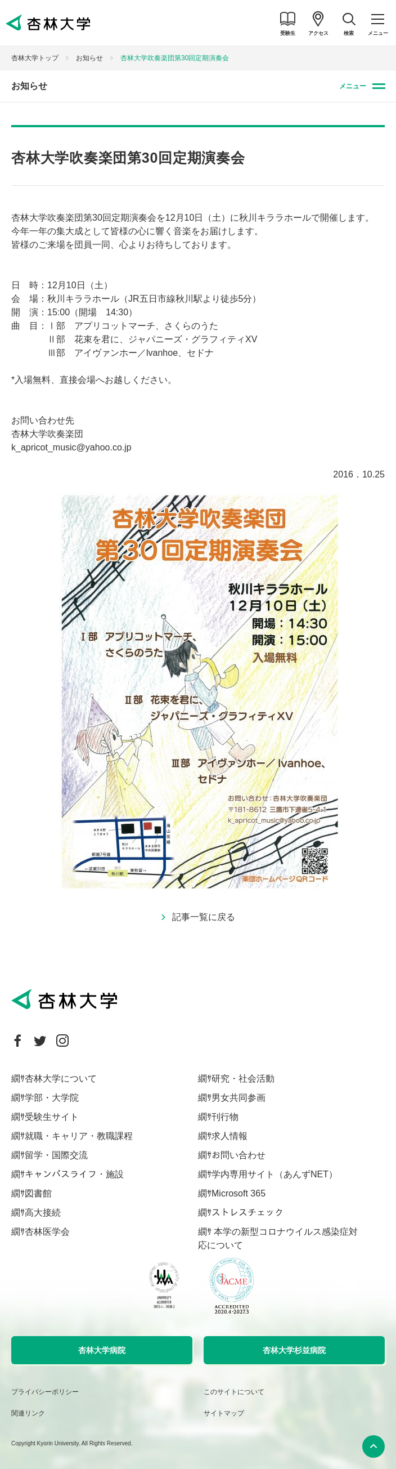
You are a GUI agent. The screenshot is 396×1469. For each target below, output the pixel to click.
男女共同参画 (239, 1097)
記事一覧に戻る (203, 917)
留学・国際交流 (56, 1155)
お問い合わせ (239, 1155)
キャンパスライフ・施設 (74, 1174)
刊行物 (225, 1117)
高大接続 (43, 1212)
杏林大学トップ (34, 58)
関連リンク (28, 1413)
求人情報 (230, 1136)
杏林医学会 (47, 1231)
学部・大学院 (52, 1097)
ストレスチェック (248, 1212)
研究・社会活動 (243, 1078)
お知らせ (89, 58)
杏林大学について (61, 1078)
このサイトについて (234, 1392)
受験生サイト (52, 1117)
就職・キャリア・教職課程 (79, 1136)
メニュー (352, 86)
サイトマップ (224, 1413)
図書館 (38, 1193)
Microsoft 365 (239, 1193)
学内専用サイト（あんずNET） (275, 1174)
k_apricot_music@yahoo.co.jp (71, 447)
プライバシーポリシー (45, 1392)
